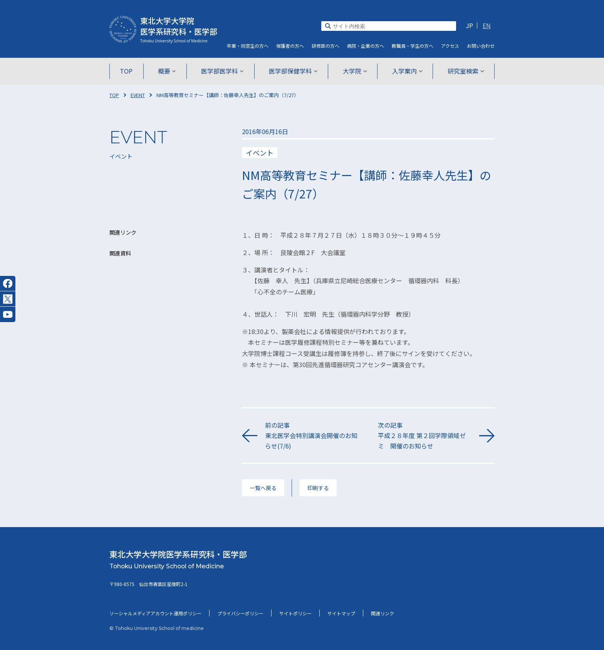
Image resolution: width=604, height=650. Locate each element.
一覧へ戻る (263, 488)
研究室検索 (464, 71)
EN (487, 25)
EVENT (138, 95)
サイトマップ (341, 613)
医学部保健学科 (293, 71)
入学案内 (406, 71)
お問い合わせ (481, 45)
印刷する (318, 488)
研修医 (325, 45)
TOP (127, 71)
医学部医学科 (222, 71)
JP (469, 25)
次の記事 (424, 436)
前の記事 (312, 436)
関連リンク (382, 613)
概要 (168, 71)
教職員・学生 (412, 45)
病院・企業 (365, 45)
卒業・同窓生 (247, 45)
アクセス (450, 45)
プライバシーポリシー (240, 613)
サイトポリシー (295, 613)
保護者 (290, 45)
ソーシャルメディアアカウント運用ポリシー (155, 613)
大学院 (354, 71)
